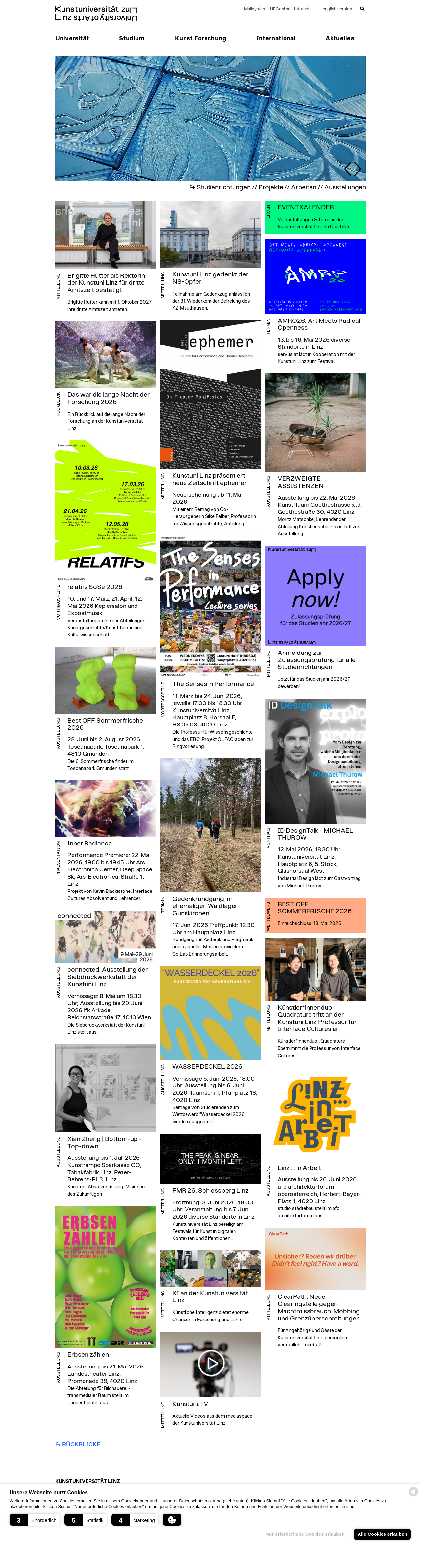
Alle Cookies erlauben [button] (382, 1534)
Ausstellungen (345, 187)
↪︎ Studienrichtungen (220, 187)
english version (337, 9)
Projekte (271, 187)
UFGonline (280, 9)
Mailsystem (255, 9)
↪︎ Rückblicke (77, 1445)
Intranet (302, 9)
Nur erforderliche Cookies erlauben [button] (305, 1534)
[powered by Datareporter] (413, 1496)
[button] (35, 1520)
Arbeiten (303, 187)
